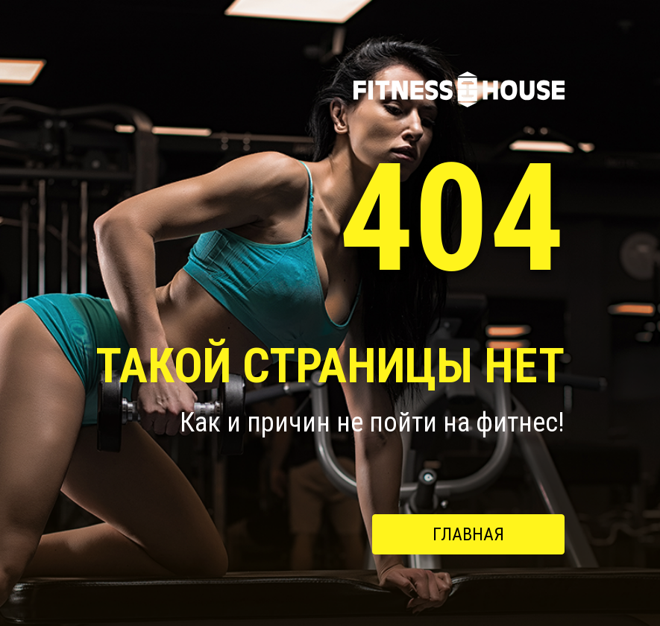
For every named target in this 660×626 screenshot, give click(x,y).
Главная (468, 534)
